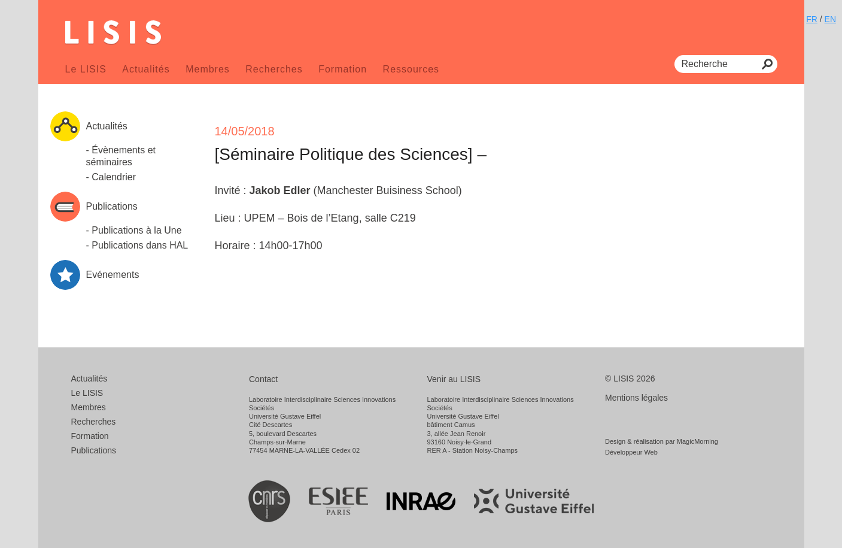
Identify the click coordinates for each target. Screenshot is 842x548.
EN (830, 19)
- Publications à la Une (134, 230)
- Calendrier (111, 177)
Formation (342, 69)
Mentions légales (636, 397)
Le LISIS (86, 69)
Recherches (273, 69)
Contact (263, 379)
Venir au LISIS (454, 379)
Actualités (145, 69)
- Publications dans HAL (137, 245)
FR (811, 19)
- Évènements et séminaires (121, 156)
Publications (94, 450)
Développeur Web (631, 452)
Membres (208, 69)
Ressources (411, 69)
